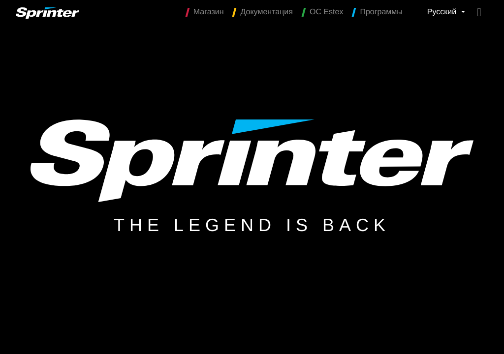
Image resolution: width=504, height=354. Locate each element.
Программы (377, 12)
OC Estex (323, 12)
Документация (262, 12)
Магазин (205, 12)
